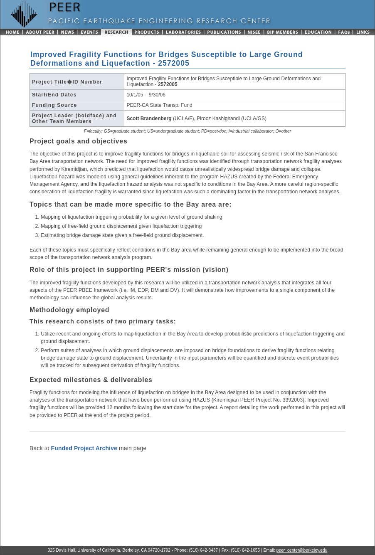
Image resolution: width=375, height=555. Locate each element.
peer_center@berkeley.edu (301, 550)
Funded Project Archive (84, 448)
